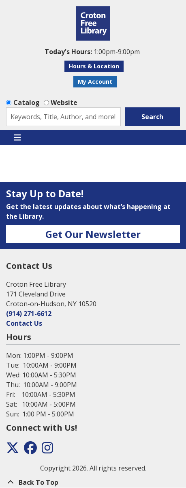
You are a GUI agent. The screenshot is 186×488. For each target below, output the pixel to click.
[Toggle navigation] (17, 138)
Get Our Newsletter (93, 234)
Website (64, 102)
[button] (92, 52)
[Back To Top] (93, 482)
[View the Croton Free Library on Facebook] (30, 450)
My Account (95, 81)
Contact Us (24, 323)
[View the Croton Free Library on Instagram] (47, 450)
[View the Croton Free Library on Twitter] (12, 450)
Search (152, 116)
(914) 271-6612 (28, 313)
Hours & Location (94, 66)
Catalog (26, 102)
